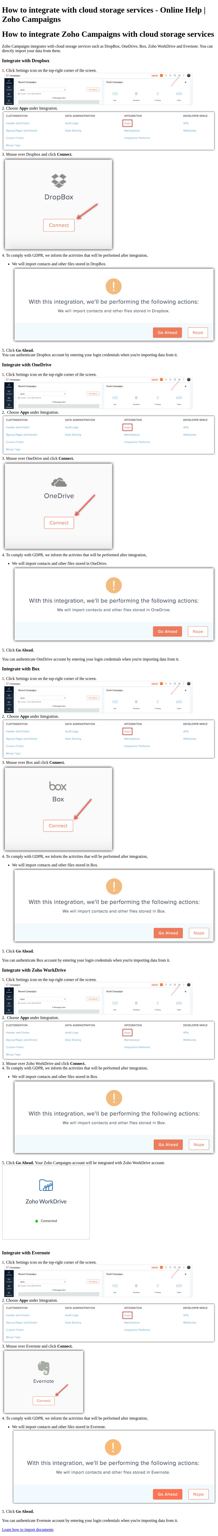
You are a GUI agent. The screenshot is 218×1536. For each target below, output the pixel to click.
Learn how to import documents (27, 1529)
